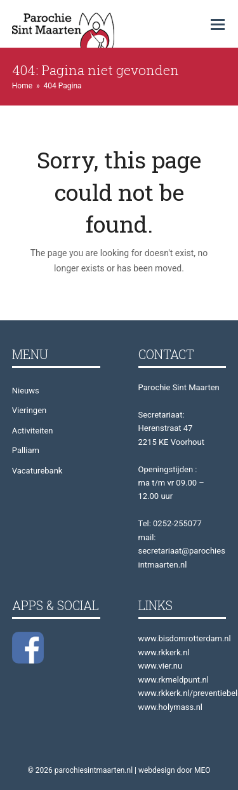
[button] (217, 25)
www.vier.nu (160, 666)
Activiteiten (32, 430)
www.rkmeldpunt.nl (173, 679)
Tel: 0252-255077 (170, 523)
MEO (202, 770)
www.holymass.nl (170, 707)
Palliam (25, 450)
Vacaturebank (37, 470)
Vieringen (29, 410)
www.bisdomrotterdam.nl (184, 638)
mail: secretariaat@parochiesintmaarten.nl (181, 551)
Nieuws (25, 390)
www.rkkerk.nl (164, 652)
